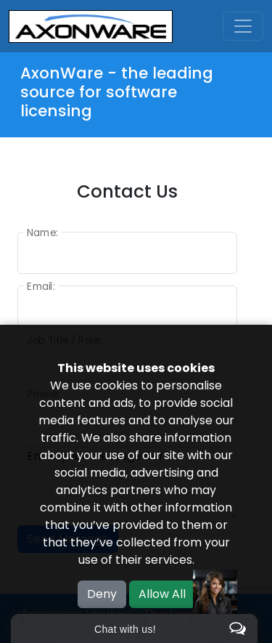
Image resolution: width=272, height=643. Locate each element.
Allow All (162, 594)
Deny (102, 594)
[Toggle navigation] (243, 26)
